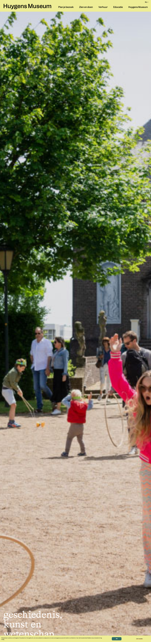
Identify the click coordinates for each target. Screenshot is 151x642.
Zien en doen (86, 7)
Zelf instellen (139, 638)
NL (146, 2)
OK (117, 638)
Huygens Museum (27, 6)
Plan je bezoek (66, 7)
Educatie (118, 7)
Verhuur (103, 7)
